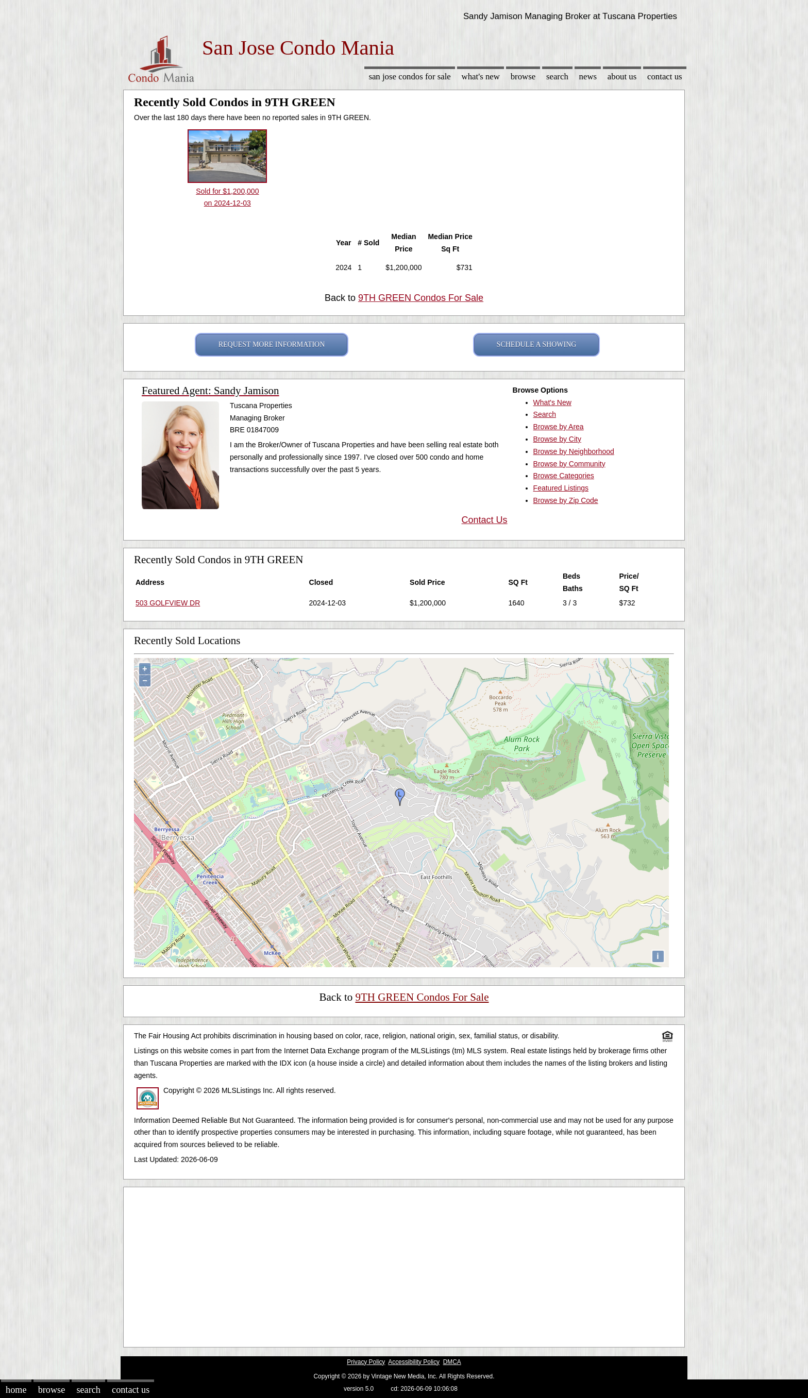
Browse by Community (569, 464)
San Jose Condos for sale (409, 76)
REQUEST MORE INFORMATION (271, 344)
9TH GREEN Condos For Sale (420, 298)
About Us (622, 76)
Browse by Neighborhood (573, 451)
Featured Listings (560, 488)
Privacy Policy (366, 1362)
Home (16, 1390)
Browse (523, 76)
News (588, 76)
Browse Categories (563, 475)
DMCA (452, 1362)
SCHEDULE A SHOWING (537, 344)
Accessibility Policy (414, 1362)
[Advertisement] (404, 1264)
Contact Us (664, 76)
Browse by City (557, 439)
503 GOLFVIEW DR (168, 603)
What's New (481, 76)
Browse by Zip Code (565, 500)
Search (557, 76)
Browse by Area (558, 427)
